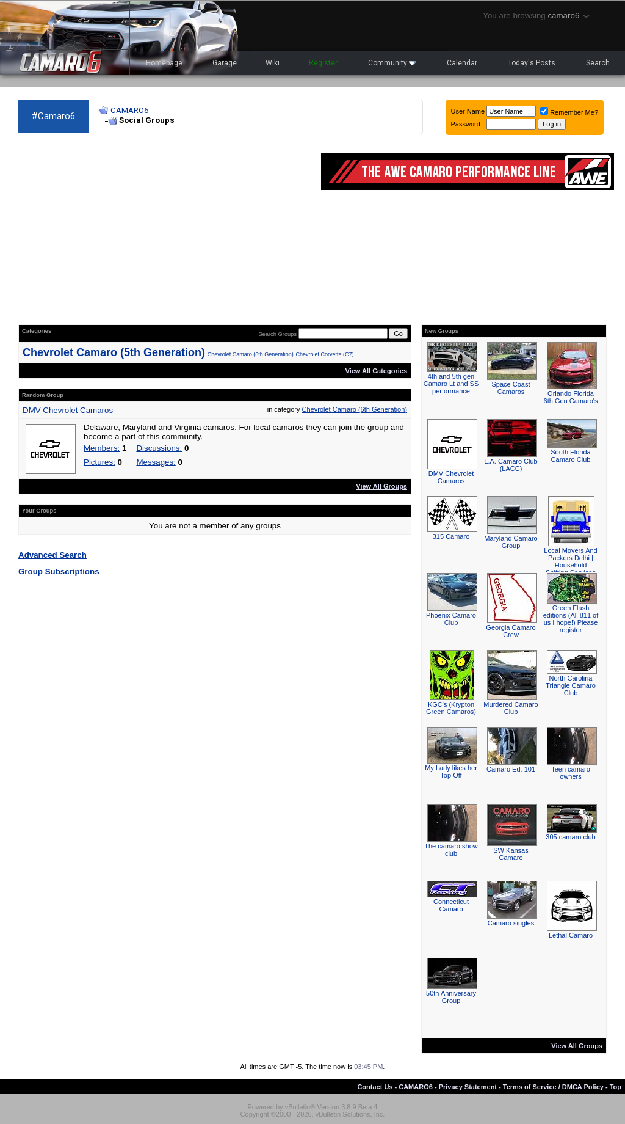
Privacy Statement (468, 1086)
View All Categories (376, 370)
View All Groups (381, 486)
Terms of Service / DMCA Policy (553, 1086)
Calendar (462, 63)
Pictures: (99, 462)
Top (615, 1086)
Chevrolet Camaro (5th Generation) (114, 352)
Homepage (164, 63)
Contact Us (374, 1086)
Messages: (155, 462)
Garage (224, 63)
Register (323, 63)
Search (598, 63)
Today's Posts (531, 63)
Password (465, 124)
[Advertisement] (163, 229)
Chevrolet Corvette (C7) (325, 354)
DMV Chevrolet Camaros (68, 410)
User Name (468, 111)
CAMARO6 (129, 110)
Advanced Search (52, 555)
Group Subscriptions (58, 571)
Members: (102, 448)
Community (392, 63)
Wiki (273, 63)
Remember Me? (569, 112)
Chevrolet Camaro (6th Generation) (251, 354)
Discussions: (159, 448)
